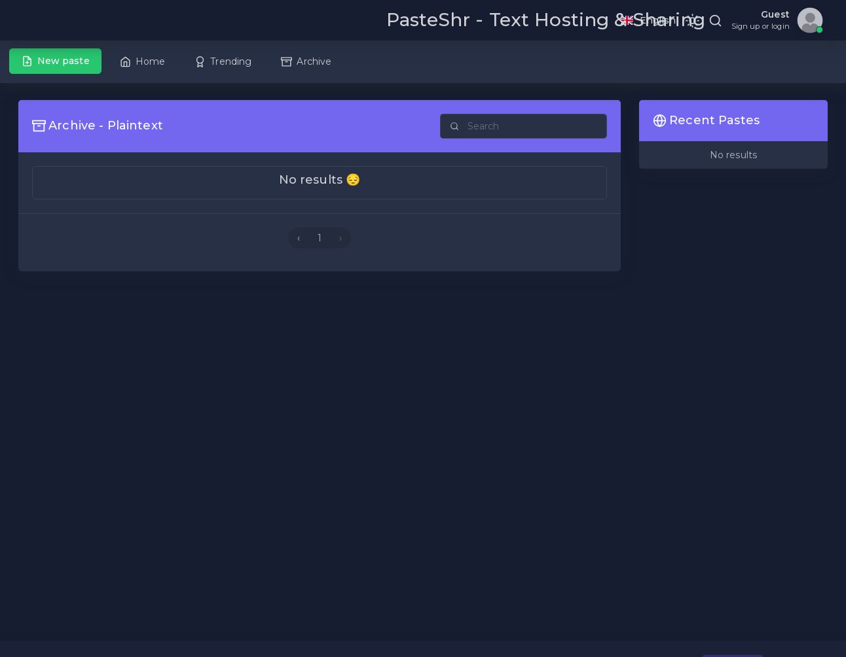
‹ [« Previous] (298, 238)
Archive (306, 61)
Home (143, 61)
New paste (56, 61)
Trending (222, 61)
